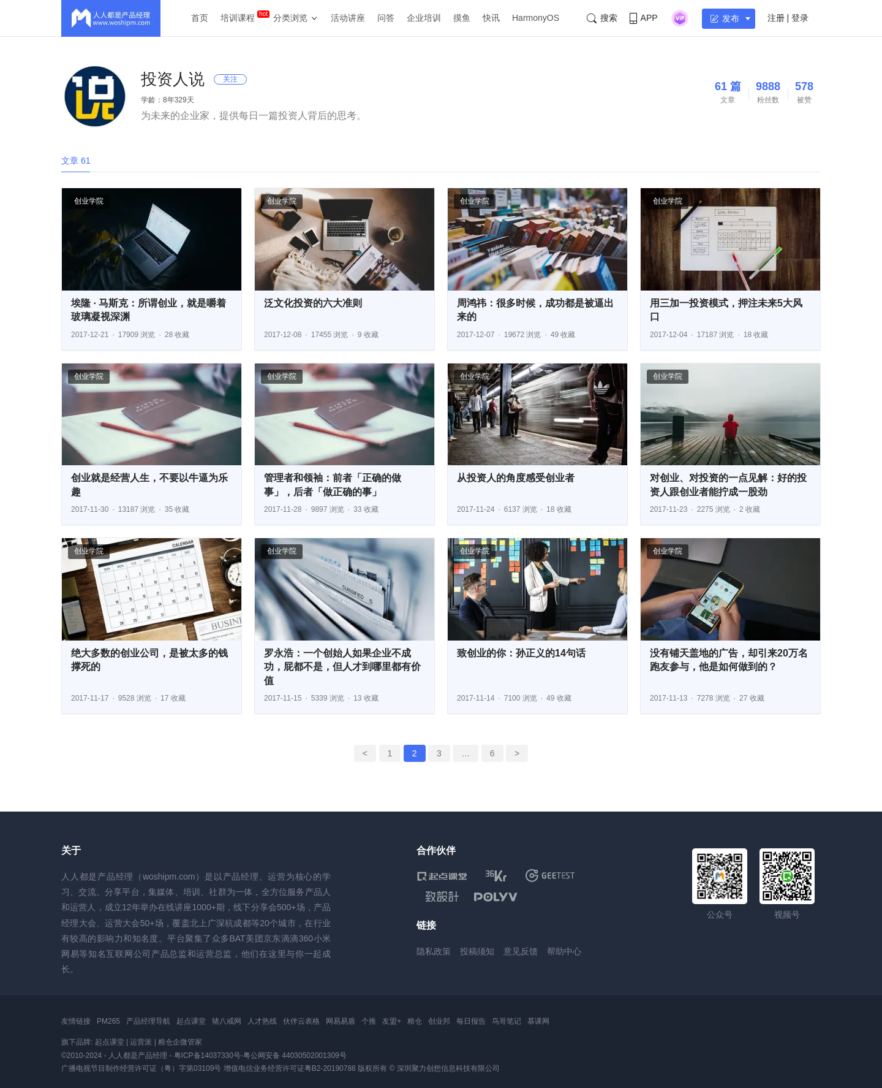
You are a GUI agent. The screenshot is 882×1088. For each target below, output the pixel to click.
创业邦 (439, 1021)
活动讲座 (348, 18)
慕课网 (538, 1021)
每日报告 (471, 1021)
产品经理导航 (148, 1021)
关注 (230, 79)
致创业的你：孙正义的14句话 (521, 653)
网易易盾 (340, 1021)
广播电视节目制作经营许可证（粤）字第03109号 (141, 1068)
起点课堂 (191, 1021)
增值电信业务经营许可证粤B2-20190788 (290, 1068)
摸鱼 (461, 18)
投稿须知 (477, 951)
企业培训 (424, 18)
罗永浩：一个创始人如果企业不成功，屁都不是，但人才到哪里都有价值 (342, 667)
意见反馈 (520, 951)
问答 (385, 18)
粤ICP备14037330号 (207, 1055)
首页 (199, 18)
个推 (368, 1021)
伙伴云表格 (301, 1021)
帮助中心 (564, 951)
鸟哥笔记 (506, 1021)
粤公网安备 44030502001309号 (295, 1055)
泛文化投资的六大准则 (313, 303)
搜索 (602, 18)
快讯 (491, 18)
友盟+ (391, 1021)
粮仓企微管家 (180, 1042)
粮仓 (414, 1021)
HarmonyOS (535, 18)
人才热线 (262, 1021)
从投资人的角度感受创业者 (516, 478)
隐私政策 (434, 951)
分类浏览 (290, 18)
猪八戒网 (226, 1021)
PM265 (108, 1021)
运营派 (141, 1042)
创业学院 (89, 201)
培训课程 (238, 18)
